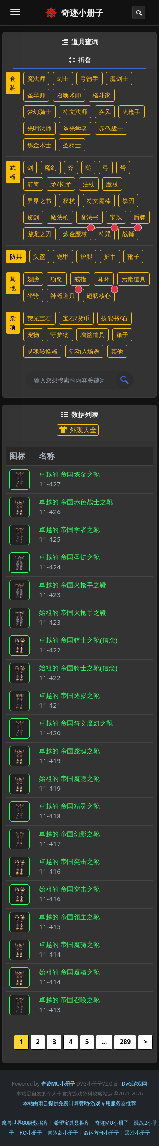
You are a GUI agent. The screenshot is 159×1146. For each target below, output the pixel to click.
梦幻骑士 (39, 112)
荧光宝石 (39, 318)
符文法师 (75, 112)
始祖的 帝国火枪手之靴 (72, 612)
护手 (110, 256)
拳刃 (128, 201)
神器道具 (64, 294)
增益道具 (92, 335)
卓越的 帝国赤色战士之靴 (76, 501)
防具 (16, 256)
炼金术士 (39, 145)
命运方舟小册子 (101, 1132)
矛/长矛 (60, 184)
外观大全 (77, 429)
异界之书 (39, 201)
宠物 (33, 335)
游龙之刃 (39, 234)
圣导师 (36, 95)
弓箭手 (89, 78)
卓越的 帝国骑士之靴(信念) (78, 640)
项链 (56, 279)
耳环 (104, 279)
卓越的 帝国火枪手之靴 (72, 584)
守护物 (59, 335)
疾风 (105, 112)
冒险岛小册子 (62, 1132)
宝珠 (116, 217)
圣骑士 (72, 145)
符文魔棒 (98, 201)
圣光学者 (75, 128)
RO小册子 (31, 1132)
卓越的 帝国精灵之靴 (69, 806)
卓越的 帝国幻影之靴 (69, 833)
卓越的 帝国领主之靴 (69, 916)
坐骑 (33, 296)
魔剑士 (119, 78)
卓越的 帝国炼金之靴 (69, 474)
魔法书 (89, 217)
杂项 (13, 322)
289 (125, 1041)
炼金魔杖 (77, 232)
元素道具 (133, 279)
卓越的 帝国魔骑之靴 (69, 944)
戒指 (80, 279)
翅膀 (33, 279)
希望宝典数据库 (71, 1122)
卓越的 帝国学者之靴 (69, 529)
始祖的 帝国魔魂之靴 (69, 778)
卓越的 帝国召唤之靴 (69, 999)
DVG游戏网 (134, 1083)
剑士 (63, 78)
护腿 (86, 256)
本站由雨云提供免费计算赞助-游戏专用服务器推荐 (80, 1103)
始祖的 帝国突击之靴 (69, 889)
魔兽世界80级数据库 (25, 1122)
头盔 (39, 256)
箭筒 (33, 184)
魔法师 (36, 78)
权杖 (69, 201)
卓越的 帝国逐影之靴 (69, 695)
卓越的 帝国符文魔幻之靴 (76, 723)
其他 (13, 283)
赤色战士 (111, 128)
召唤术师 (69, 95)
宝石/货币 (76, 318)
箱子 (122, 335)
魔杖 (112, 184)
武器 (13, 171)
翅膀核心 (100, 294)
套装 (13, 82)
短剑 (33, 217)
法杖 (89, 184)
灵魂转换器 (42, 351)
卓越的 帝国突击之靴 (69, 861)
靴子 (133, 256)
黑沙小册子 (137, 1132)
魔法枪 (59, 217)
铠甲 (63, 256)
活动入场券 (84, 351)
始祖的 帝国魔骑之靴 (69, 972)
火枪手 (131, 112)
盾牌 (140, 217)
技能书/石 (114, 318)
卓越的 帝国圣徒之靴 (69, 557)
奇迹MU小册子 (112, 1122)
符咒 (107, 232)
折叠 (79, 60)
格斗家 (101, 95)
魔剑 (51, 167)
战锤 (130, 232)
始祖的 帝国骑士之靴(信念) (78, 667)
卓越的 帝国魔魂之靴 (69, 750)
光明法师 (39, 128)
